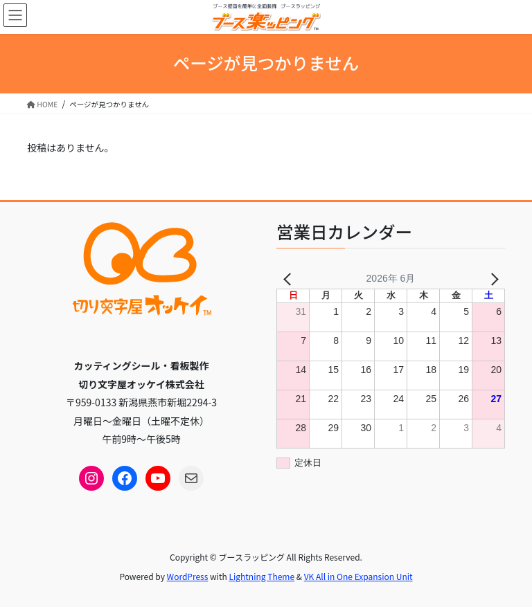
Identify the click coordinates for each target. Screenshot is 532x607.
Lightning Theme (261, 576)
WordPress (188, 576)
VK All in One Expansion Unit (358, 576)
